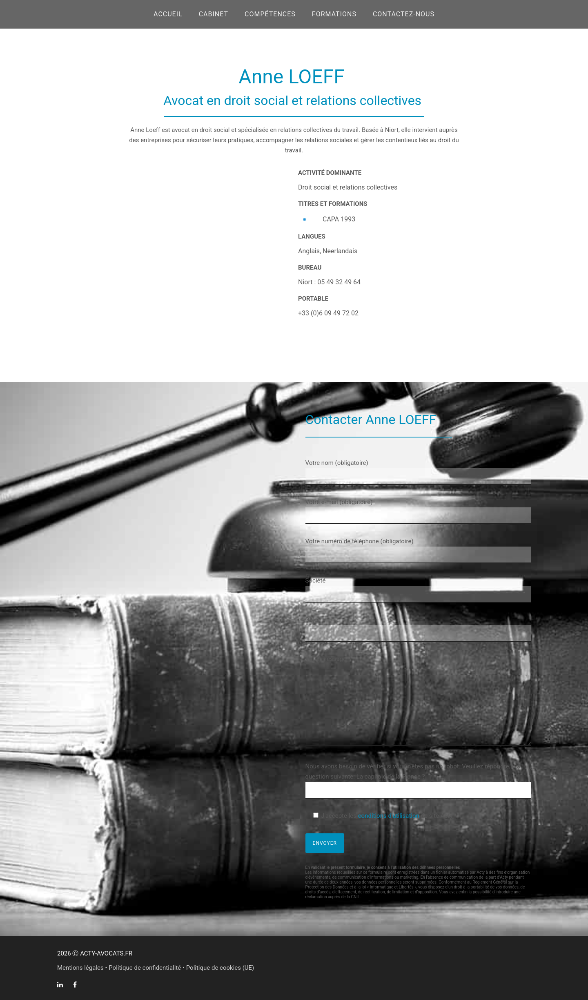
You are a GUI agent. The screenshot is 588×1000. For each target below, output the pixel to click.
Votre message (418, 702)
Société (418, 590)
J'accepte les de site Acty (386, 815)
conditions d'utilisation (388, 815)
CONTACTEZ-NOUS (403, 14)
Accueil (168, 14)
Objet (418, 629)
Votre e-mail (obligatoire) (418, 511)
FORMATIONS (334, 14)
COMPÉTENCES (270, 14)
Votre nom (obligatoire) (418, 472)
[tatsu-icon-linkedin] (62, 984)
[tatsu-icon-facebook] (75, 984)
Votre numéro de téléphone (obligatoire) (418, 550)
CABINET (213, 14)
